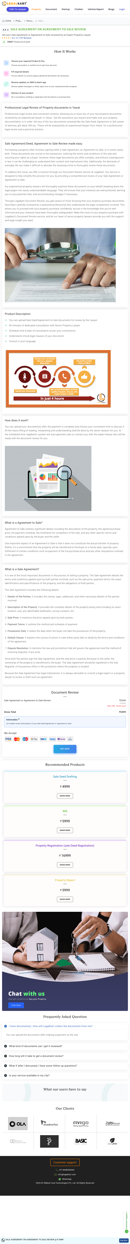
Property (36, 9)
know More (65, 796)
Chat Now (16, 1005)
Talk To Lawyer (17, 9)
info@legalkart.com (67, 1174)
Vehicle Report (96, 9)
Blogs (111, 9)
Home (8, 21)
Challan (79, 9)
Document (51, 9)
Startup (66, 9)
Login (122, 9)
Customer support (64, 1162)
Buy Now (65, 749)
